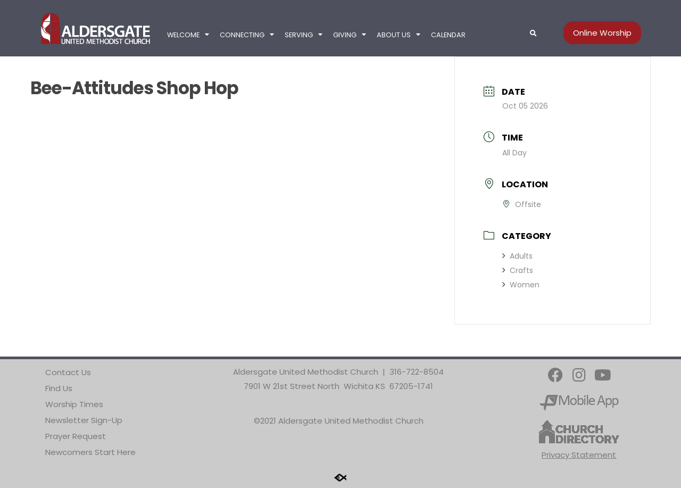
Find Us (58, 388)
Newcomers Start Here (90, 452)
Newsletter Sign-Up (83, 420)
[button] (533, 33)
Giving (349, 35)
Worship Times (74, 404)
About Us (398, 35)
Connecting (247, 35)
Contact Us (68, 372)
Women (520, 284)
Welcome (188, 35)
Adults (517, 256)
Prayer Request (75, 436)
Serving (303, 35)
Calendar (448, 34)
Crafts (517, 270)
